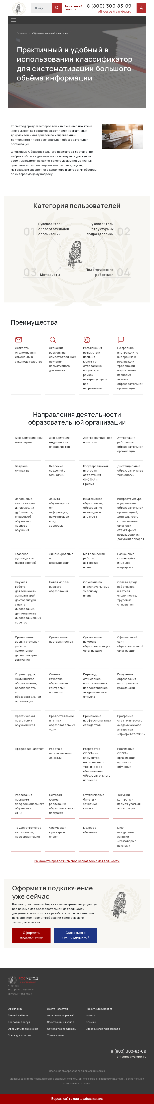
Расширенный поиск (73, 8)
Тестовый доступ (19, 1022)
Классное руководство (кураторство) (25, 558)
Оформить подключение (31, 935)
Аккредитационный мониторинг (28, 440)
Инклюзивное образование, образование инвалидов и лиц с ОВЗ (93, 508)
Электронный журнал (60, 1022)
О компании (15, 1009)
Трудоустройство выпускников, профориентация (28, 832)
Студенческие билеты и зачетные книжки (93, 801)
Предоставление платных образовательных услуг (62, 722)
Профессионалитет (28, 749)
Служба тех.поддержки (61, 1029)
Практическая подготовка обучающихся (25, 720)
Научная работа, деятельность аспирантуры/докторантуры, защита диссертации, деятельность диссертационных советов (28, 602)
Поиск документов (19, 1035)
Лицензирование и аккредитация (61, 558)
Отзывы (91, 1022)
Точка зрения (55, 1035)
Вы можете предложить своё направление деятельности (77, 861)
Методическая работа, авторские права (94, 560)
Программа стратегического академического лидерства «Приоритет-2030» (130, 725)
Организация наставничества (61, 639)
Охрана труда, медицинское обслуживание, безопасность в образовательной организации (28, 687)
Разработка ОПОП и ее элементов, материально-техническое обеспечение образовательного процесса (96, 764)
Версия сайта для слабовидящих (77, 1098)
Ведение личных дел (23, 468)
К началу (13, 985)
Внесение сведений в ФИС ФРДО (57, 470)
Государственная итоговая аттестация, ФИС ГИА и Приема (95, 475)
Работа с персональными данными (60, 753)
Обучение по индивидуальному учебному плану (96, 588)
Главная (22, 33)
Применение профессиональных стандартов (96, 720)
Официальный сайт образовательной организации (130, 643)
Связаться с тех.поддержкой (75, 935)
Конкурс (91, 1015)
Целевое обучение (90, 830)
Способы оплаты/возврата (103, 1029)
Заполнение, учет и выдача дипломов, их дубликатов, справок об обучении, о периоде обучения (25, 514)
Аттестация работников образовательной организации (130, 444)
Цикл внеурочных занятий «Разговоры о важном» (127, 836)
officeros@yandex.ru (115, 11)
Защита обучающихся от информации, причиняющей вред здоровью (59, 512)
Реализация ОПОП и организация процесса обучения (126, 758)
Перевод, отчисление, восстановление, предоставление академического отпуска (95, 685)
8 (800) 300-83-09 (109, 5)
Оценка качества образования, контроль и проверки (59, 683)
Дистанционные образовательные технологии (130, 470)
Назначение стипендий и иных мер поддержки (126, 560)
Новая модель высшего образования (59, 586)
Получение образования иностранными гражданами (127, 681)
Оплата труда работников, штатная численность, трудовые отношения (127, 593)
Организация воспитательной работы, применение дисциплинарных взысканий (27, 648)
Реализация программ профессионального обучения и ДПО (28, 804)
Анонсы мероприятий (60, 1015)
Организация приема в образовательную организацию (96, 643)
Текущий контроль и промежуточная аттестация (129, 801)
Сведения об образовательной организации (77, 1071)
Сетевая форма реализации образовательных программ (62, 804)
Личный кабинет (18, 1015)
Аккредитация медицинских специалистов (59, 442)
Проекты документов (99, 1009)
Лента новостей (57, 1009)
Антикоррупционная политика (96, 440)
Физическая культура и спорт (57, 832)
